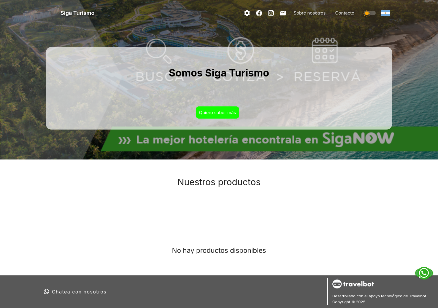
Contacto (344, 13)
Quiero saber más (217, 112)
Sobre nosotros (309, 13)
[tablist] (219, 213)
